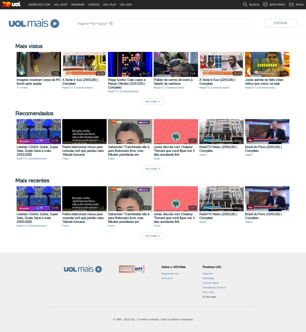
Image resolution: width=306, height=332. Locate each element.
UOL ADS (126, 4)
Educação (208, 278)
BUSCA (251, 4)
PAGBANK (78, 4)
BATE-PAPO (274, 4)
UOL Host (208, 292)
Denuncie (167, 278)
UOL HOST (61, 4)
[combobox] (161, 23)
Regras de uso (170, 273)
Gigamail (208, 273)
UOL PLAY (109, 4)
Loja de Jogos (211, 282)
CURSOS (94, 4)
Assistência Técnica (214, 287)
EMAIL (296, 4)
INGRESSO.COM (39, 4)
